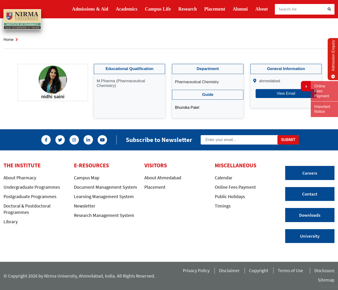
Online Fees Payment (235, 187)
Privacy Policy (196, 270)
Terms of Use (291, 270)
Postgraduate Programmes (30, 196)
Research (187, 9)
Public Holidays (230, 196)
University (309, 236)
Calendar (223, 177)
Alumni (240, 9)
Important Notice (322, 109)
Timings (222, 206)
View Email (286, 93)
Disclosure (324, 270)
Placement (214, 9)
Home (9, 40)
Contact (309, 194)
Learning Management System (104, 196)
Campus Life (158, 9)
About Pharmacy (20, 177)
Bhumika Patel (187, 108)
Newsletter (84, 206)
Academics (126, 9)
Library (11, 221)
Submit (288, 140)
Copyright (258, 270)
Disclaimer (229, 270)
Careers (309, 173)
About (261, 9)
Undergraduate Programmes (32, 187)
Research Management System (104, 215)
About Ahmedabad (162, 177)
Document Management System (105, 187)
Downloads (309, 215)
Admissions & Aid (90, 9)
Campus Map (86, 177)
